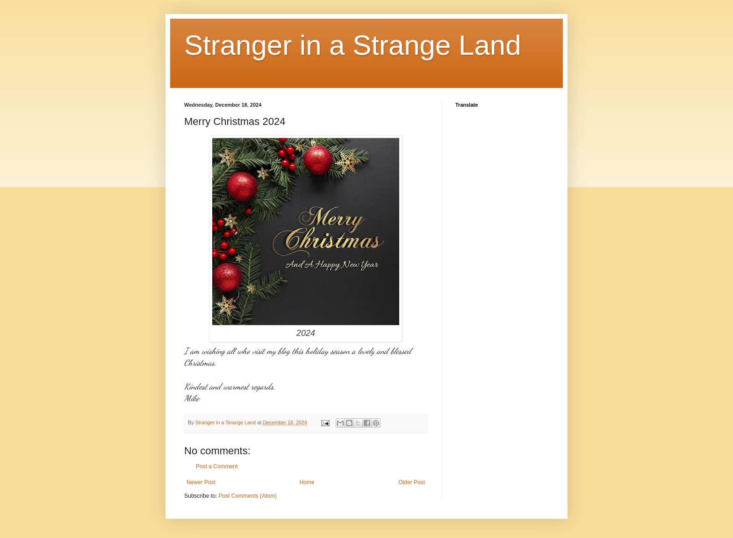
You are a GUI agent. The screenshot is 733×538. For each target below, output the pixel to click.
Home (307, 482)
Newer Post (201, 482)
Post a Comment (216, 466)
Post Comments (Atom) (247, 496)
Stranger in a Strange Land (352, 45)
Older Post (411, 482)
